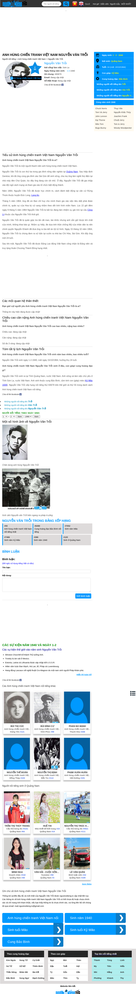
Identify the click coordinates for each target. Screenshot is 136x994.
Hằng (109, 975)
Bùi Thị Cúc (17, 729)
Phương (97, 981)
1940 (120, 55)
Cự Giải (36, 963)
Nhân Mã (23, 975)
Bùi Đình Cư (47, 729)
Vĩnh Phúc (47, 734)
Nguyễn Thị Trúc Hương (77, 828)
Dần (78, 975)
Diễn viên (105, 4)
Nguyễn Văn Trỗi (55, 59)
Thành (97, 963)
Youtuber (47, 877)
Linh (122, 963)
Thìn (65, 981)
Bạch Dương (38, 981)
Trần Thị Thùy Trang (17, 828)
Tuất (65, 969)
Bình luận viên (77, 877)
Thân (78, 963)
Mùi (65, 963)
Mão (52, 981)
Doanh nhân (17, 877)
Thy (122, 981)
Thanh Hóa (77, 734)
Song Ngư (24, 981)
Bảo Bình (123, 79)
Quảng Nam (72, 172)
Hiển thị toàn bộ (84, 677)
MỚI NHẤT (126, 4)
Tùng (109, 963)
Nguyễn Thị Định (47, 775)
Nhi (95, 975)
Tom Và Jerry (101, 112)
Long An (35, 195)
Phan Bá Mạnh (77, 729)
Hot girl (96, 4)
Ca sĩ (87, 4)
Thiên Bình (38, 969)
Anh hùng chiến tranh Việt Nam (32, 59)
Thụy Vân (118, 108)
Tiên (109, 969)
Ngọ (52, 963)
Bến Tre (47, 780)
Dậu (52, 969)
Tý (51, 975)
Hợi (78, 969)
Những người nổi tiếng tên (18, 401)
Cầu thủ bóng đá (17, 831)
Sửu (65, 975)
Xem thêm (87, 887)
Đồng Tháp (17, 780)
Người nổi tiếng (9, 59)
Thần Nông (11, 975)
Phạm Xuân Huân (77, 775)
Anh (122, 975)
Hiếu (122, 969)
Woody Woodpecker (123, 128)
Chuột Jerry (119, 120)
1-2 (68, 71)
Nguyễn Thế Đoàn (17, 775)
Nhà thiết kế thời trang (47, 831)
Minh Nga (17, 875)
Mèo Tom (99, 124)
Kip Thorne (100, 120)
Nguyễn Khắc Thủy (122, 112)
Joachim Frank (120, 116)
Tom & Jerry (119, 124)
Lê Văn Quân (77, 875)
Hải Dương (77, 780)
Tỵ (77, 981)
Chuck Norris (101, 108)
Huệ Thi (47, 828)
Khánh (110, 981)
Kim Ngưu (11, 963)
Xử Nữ (22, 969)
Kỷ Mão (115, 73)
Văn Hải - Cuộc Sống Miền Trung (47, 875)
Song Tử (23, 963)
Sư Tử (9, 969)
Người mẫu (115, 4)
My (95, 969)
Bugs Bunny (100, 128)
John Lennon (101, 116)
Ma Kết (36, 975)
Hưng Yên (17, 734)
